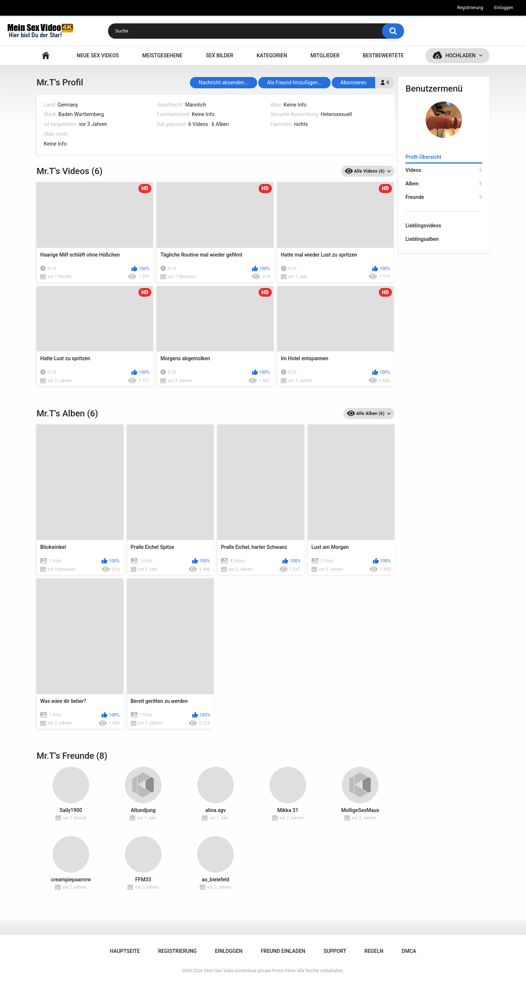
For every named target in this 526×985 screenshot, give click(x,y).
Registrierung (470, 7)
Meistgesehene (162, 55)
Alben (443, 184)
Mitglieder (324, 55)
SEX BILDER (219, 55)
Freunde (443, 197)
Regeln (374, 951)
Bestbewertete (383, 55)
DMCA (409, 951)
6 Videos (198, 124)
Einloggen (503, 7)
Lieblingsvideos (423, 225)
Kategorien (272, 55)
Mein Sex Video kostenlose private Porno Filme (250, 970)
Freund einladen (283, 951)
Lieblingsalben (422, 239)
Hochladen (460, 55)
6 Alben (220, 124)
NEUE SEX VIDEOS (98, 55)
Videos (443, 170)
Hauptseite (46, 55)
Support (335, 951)
